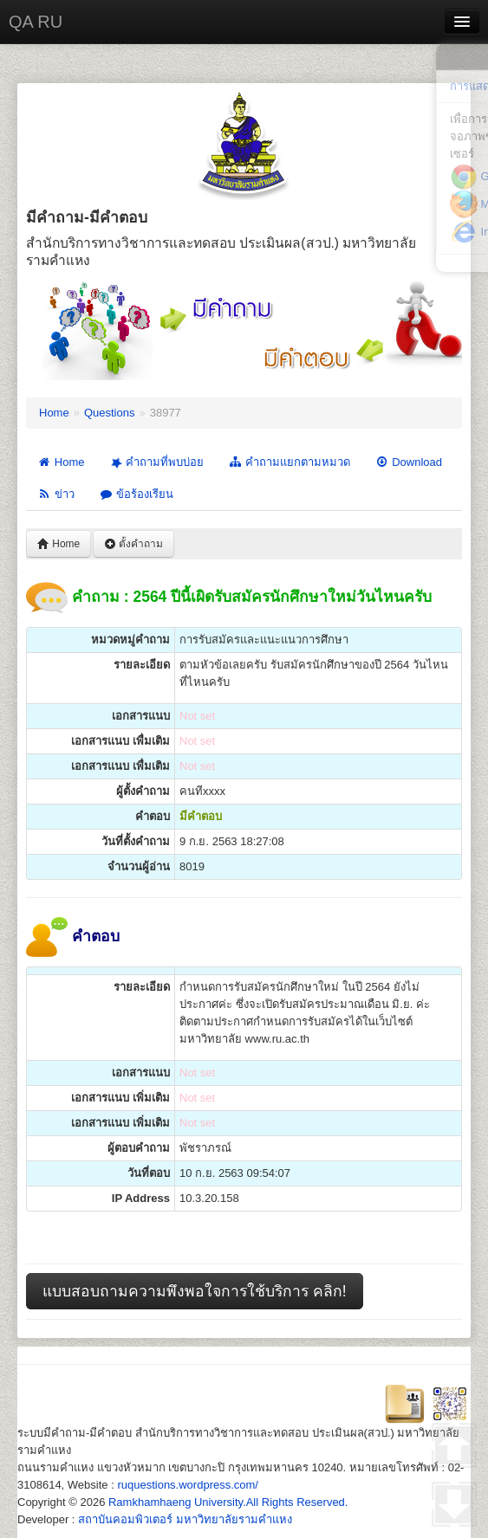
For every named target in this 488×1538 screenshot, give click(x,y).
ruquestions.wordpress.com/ (187, 1484)
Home (54, 412)
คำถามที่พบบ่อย (155, 462)
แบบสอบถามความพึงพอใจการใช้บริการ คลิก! (194, 1291)
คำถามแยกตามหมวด (289, 462)
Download (408, 462)
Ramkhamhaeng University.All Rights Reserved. (228, 1502)
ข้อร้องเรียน (136, 494)
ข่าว (56, 494)
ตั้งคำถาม (133, 544)
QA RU (35, 21)
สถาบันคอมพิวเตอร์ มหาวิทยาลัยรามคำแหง (185, 1519)
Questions (109, 412)
